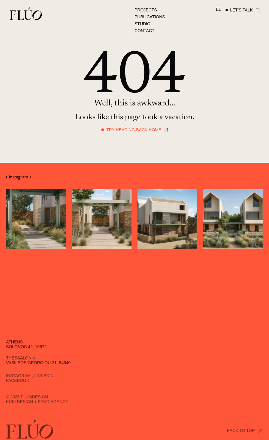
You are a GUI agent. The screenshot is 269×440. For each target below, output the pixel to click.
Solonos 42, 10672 (26, 353)
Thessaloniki (21, 365)
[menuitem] (218, 10)
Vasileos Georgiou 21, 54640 (38, 370)
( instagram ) (18, 177)
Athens (14, 349)
